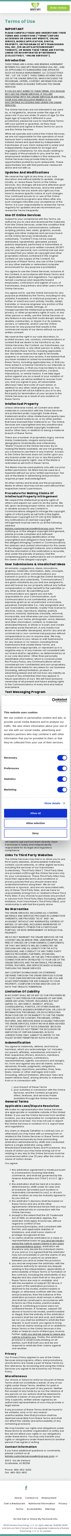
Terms (19, 1509)
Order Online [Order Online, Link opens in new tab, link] (58, 7)
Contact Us (31, 1497)
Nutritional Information (42, 1503)
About (18, 1497)
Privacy (63, 1503)
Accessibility (34, 1509)
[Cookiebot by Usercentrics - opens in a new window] (52, 700)
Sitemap (50, 1509)
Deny (35, 833)
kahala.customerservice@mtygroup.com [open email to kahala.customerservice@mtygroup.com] (29, 1456)
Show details (52, 803)
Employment (49, 1497)
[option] (6, 7)
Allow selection (35, 823)
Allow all (35, 813)
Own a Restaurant (14, 1503)
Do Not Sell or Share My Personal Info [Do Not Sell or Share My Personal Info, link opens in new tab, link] (35, 1518)
